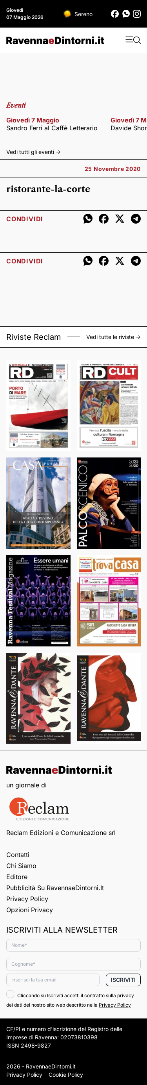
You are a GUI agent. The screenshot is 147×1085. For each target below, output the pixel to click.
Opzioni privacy (29, 910)
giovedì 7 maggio (32, 120)
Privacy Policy (27, 899)
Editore (16, 877)
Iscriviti (123, 979)
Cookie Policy (66, 1074)
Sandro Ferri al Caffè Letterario (52, 128)
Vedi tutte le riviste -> (113, 337)
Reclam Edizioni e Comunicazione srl (61, 833)
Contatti (17, 855)
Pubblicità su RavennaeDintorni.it (55, 888)
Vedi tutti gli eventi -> (33, 151)
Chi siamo (21, 866)
